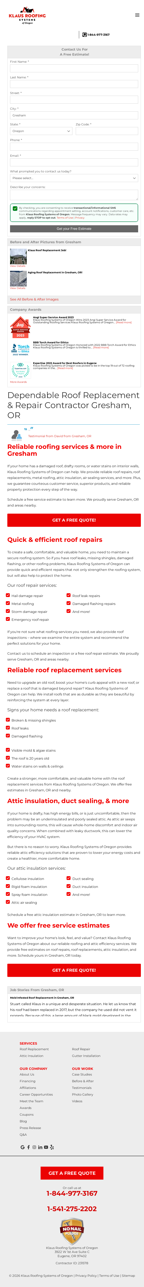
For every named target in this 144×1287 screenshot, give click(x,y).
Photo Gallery (82, 1094)
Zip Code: (83, 124)
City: (14, 109)
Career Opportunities (36, 1094)
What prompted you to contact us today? (40, 171)
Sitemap (128, 1276)
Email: (15, 156)
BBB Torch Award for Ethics (50, 342)
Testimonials (81, 1088)
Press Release (30, 1128)
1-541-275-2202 (72, 1209)
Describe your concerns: (27, 187)
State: (15, 124)
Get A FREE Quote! (74, 520)
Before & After (83, 1081)
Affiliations (28, 1088)
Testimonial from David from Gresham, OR (59, 436)
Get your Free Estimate (74, 228)
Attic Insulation (31, 1056)
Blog (23, 1121)
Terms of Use (65, 217)
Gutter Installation (86, 1056)
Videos (77, 1101)
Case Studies (82, 1074)
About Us (27, 1074)
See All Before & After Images (34, 299)
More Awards (18, 381)
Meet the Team (31, 1101)
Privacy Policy (86, 1276)
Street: (16, 93)
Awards (25, 1108)
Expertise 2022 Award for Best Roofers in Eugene (65, 363)
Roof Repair (81, 1049)
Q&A (23, 1135)
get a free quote (72, 1173)
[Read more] (124, 322)
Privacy (80, 217)
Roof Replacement (34, 1049)
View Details (17, 265)
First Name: (19, 62)
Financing (27, 1081)
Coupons (26, 1114)
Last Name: (19, 77)
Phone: (16, 140)
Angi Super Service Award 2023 (53, 317)
